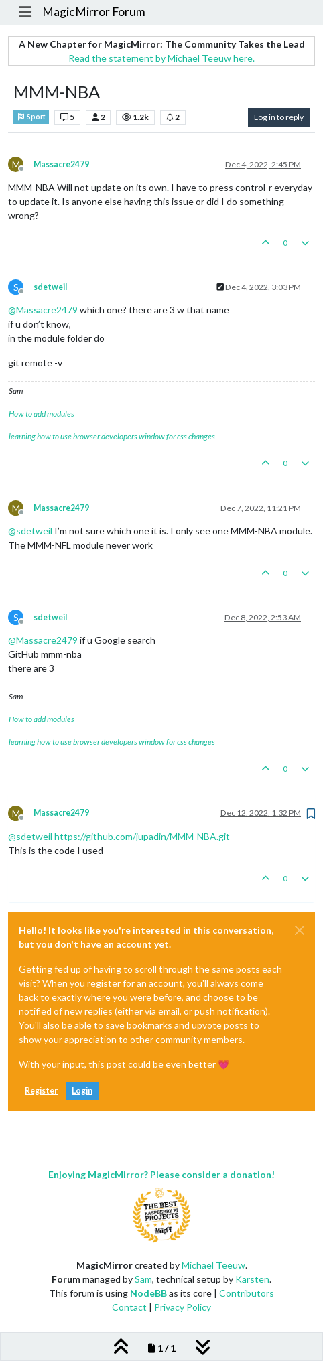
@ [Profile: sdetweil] (30, 530)
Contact (129, 1307)
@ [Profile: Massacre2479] (43, 309)
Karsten (252, 1279)
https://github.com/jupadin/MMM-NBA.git (142, 836)
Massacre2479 (61, 164)
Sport (31, 117)
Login (82, 1091)
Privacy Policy (182, 1307)
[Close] (299, 930)
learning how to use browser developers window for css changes (112, 436)
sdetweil (50, 287)
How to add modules (41, 414)
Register (41, 1091)
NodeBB (148, 1293)
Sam (143, 1279)
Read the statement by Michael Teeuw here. (161, 58)
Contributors (246, 1293)
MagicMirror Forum (93, 12)
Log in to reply (279, 117)
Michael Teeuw (213, 1265)
